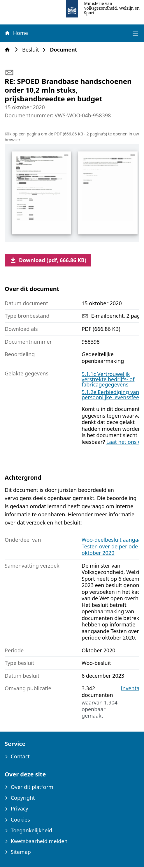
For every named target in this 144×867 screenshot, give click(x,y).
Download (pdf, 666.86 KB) (48, 260)
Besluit (32, 49)
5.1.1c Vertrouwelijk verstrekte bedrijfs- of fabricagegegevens (108, 379)
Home (16, 32)
